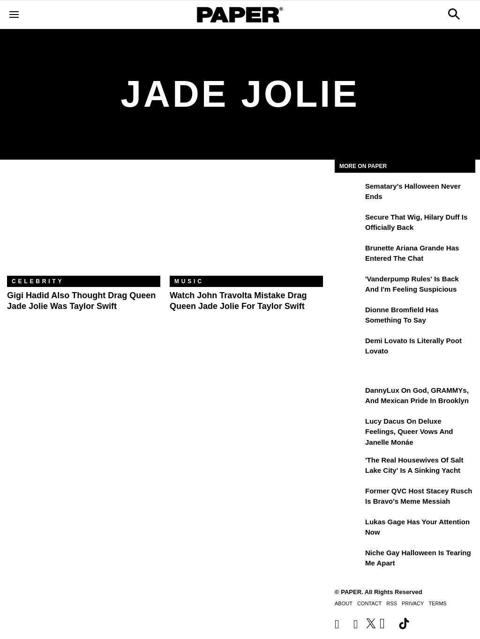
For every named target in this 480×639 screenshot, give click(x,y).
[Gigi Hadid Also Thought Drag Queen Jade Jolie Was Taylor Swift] (83, 225)
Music (189, 281)
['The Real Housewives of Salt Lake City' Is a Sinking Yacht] (348, 466)
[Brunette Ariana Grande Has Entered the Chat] (348, 254)
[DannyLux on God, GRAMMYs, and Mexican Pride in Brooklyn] (348, 397)
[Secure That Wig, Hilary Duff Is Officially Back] (348, 223)
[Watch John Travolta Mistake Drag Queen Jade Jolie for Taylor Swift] (246, 225)
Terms (437, 603)
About (343, 603)
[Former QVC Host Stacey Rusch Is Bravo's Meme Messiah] (348, 497)
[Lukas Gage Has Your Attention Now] (348, 528)
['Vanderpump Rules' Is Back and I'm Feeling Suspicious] (348, 285)
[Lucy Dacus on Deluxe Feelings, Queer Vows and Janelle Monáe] (348, 428)
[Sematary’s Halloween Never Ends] (348, 193)
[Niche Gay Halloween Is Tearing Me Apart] (348, 559)
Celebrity (38, 281)
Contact (369, 603)
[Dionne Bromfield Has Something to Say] (348, 316)
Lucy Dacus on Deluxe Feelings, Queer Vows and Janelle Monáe (409, 431)
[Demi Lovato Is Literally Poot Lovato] (348, 347)
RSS (391, 603)
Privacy (413, 603)
